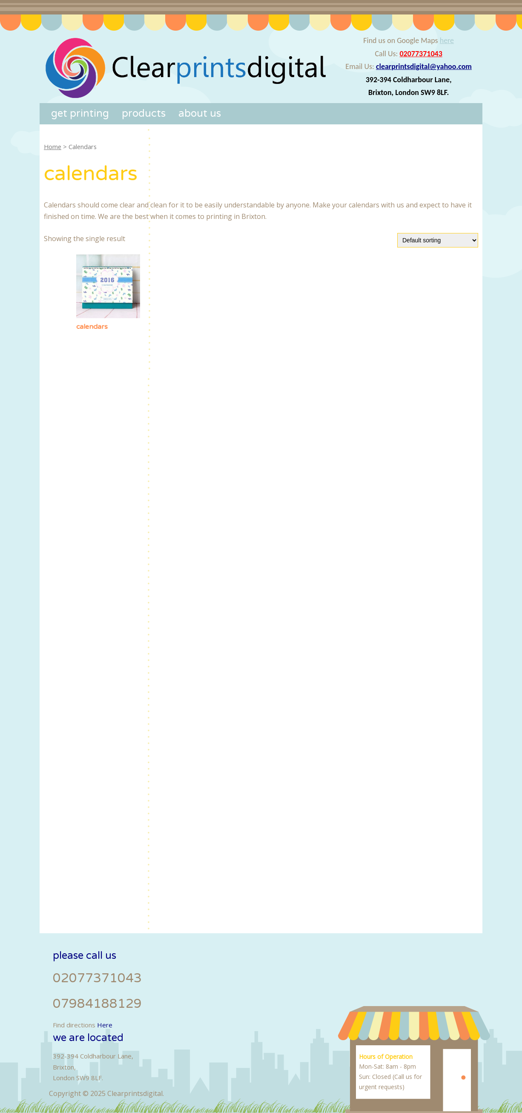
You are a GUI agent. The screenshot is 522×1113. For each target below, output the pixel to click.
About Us (199, 113)
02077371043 (421, 53)
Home (52, 146)
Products (144, 113)
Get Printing (80, 113)
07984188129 (97, 1004)
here (447, 40)
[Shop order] (437, 240)
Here (104, 1025)
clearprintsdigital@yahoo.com (424, 66)
